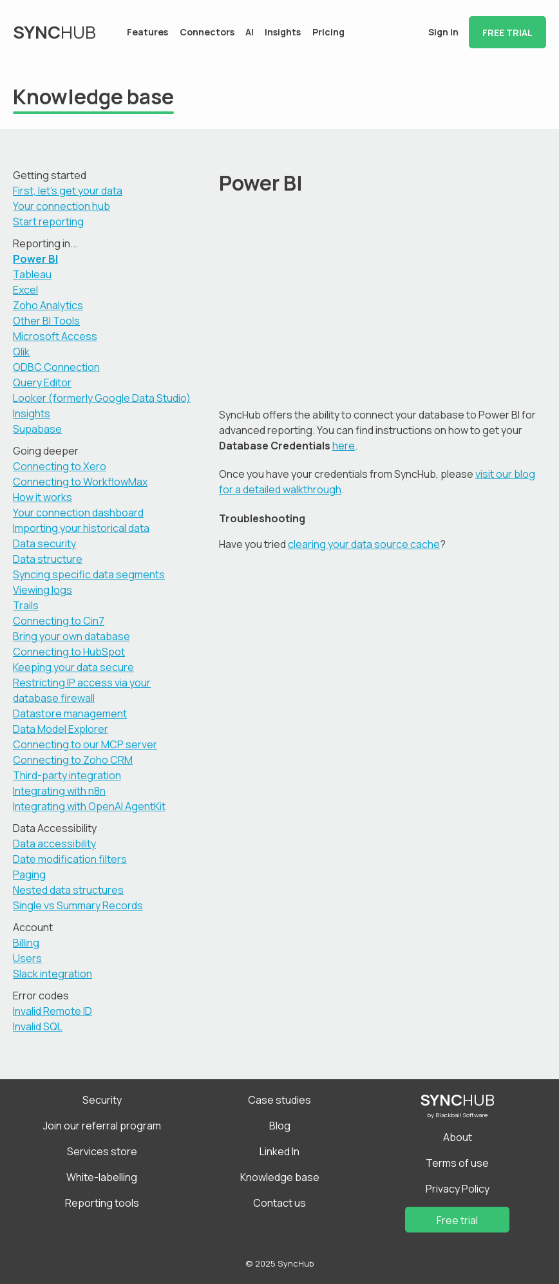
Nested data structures (68, 890)
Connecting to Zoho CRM (73, 760)
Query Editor (42, 382)
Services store (102, 1151)
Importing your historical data (81, 528)
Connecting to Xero (59, 466)
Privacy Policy (457, 1189)
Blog (279, 1126)
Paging (29, 874)
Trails (26, 605)
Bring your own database (71, 636)
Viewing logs (42, 590)
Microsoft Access (55, 336)
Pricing (328, 32)
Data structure (47, 559)
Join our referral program (102, 1126)
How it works (42, 497)
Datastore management (70, 713)
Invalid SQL (37, 1026)
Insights (283, 32)
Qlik (21, 352)
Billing (26, 943)
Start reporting (48, 221)
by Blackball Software (457, 1115)
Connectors (207, 32)
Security (102, 1100)
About (457, 1137)
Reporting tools (102, 1203)
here (343, 446)
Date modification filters (70, 859)
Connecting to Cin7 (58, 621)
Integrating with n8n (59, 791)
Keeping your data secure (73, 667)
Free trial (507, 32)
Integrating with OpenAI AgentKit (89, 806)
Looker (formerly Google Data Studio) (102, 398)
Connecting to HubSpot (69, 652)
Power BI (35, 259)
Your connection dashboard (78, 512)
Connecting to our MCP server (85, 744)
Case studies (279, 1100)
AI (249, 32)
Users (27, 958)
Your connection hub (61, 206)
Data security (44, 543)
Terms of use (457, 1163)
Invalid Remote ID (52, 1011)
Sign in (443, 32)
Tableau (32, 274)
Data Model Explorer (60, 729)
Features (147, 32)
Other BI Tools (46, 321)
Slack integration (52, 974)
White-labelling (101, 1177)
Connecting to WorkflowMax (80, 482)
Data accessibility (54, 843)
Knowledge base (279, 1177)
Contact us (279, 1203)
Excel (25, 290)
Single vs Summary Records (78, 905)
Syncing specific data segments (89, 574)
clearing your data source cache (364, 544)
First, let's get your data (67, 191)
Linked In (279, 1151)
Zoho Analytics (48, 305)
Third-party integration (67, 775)
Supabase (37, 429)
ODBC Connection (56, 367)
